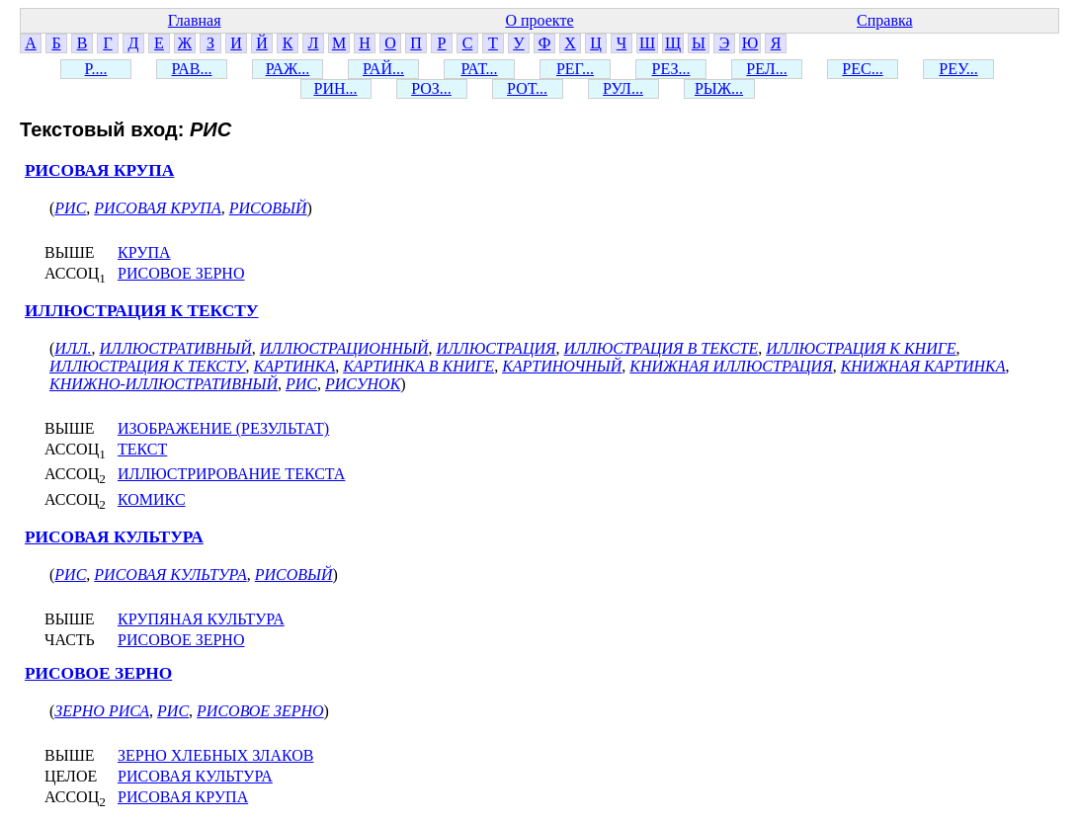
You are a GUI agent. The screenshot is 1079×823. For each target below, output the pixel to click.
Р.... (96, 68)
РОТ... (527, 88)
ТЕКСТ (142, 449)
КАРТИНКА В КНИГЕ (418, 366)
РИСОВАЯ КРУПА (99, 170)
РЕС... (862, 68)
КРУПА (144, 252)
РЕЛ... (766, 68)
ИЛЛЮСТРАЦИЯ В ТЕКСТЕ (661, 348)
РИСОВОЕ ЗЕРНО (181, 273)
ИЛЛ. (72, 348)
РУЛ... (623, 88)
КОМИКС (152, 499)
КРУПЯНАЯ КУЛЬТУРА (201, 619)
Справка (885, 20)
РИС (70, 208)
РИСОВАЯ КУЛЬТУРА (114, 537)
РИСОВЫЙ (268, 208)
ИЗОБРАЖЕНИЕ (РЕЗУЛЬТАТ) (223, 428)
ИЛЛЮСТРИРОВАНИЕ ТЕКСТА (231, 473)
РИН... (335, 88)
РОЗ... (431, 88)
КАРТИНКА (295, 366)
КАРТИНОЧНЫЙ (562, 366)
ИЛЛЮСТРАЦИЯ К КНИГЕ (860, 348)
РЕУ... (958, 68)
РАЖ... (288, 68)
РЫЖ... (719, 88)
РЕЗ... (671, 68)
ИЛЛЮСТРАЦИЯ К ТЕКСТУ (142, 310)
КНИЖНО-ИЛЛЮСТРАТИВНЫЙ (163, 383)
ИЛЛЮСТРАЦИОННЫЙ (344, 348)
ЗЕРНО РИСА (101, 710)
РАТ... (478, 68)
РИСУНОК (362, 383)
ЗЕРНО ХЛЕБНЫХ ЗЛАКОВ (215, 755)
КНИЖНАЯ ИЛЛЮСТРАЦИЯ (730, 366)
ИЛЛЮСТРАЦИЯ (495, 348)
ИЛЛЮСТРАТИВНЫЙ (176, 348)
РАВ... (191, 68)
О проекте (539, 20)
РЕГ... (575, 68)
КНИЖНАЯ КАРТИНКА (923, 366)
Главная (194, 20)
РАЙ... (383, 68)
